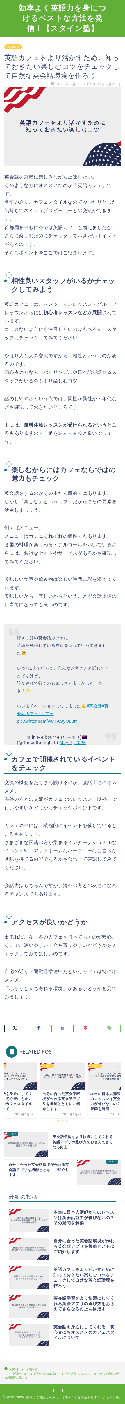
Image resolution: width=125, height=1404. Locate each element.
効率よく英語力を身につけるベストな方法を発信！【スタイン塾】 (62, 18)
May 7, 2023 (73, 742)
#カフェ (46, 713)
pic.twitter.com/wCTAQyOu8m (47, 721)
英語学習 (13, 47)
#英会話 (94, 706)
